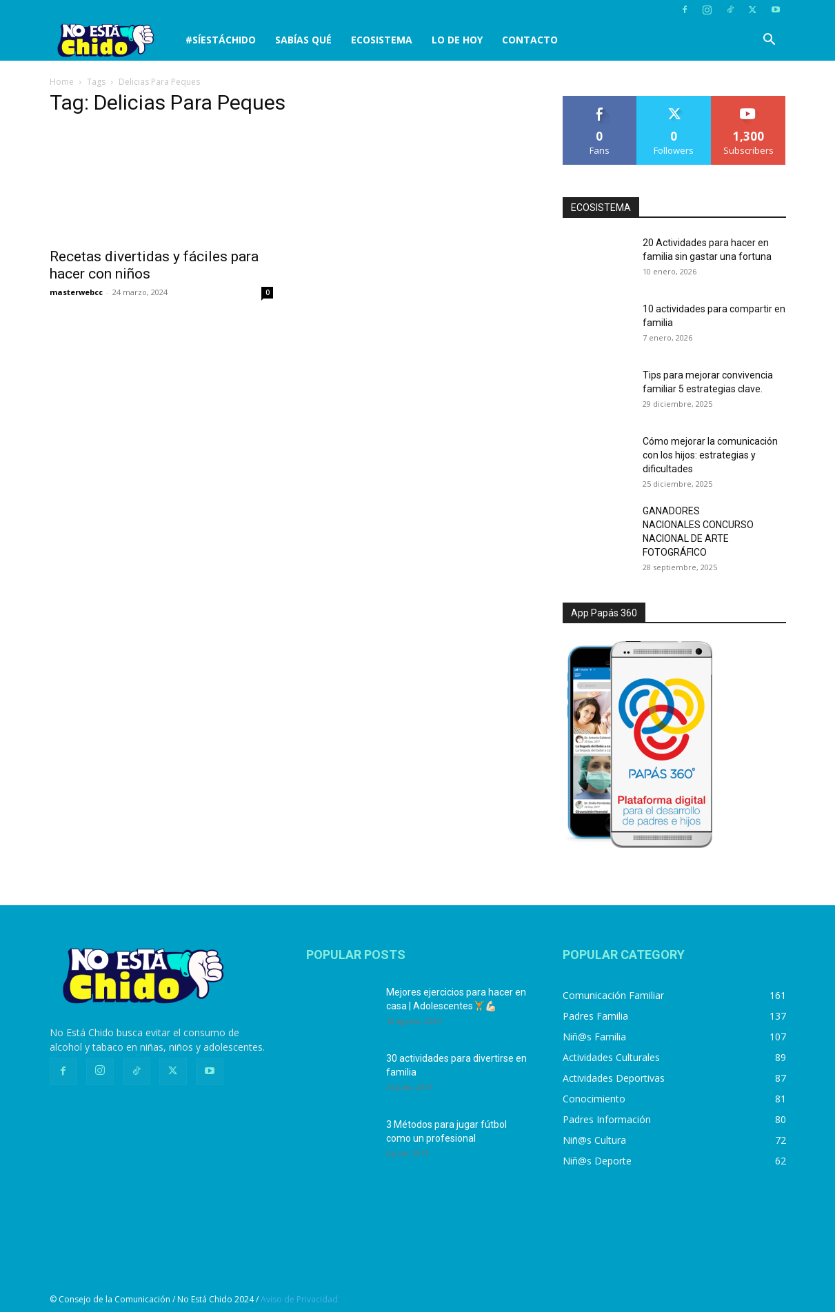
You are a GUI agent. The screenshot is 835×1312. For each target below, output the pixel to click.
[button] (769, 41)
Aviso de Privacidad (299, 1299)
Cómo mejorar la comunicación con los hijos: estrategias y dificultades (710, 455)
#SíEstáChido (220, 39)
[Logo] (113, 40)
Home (62, 82)
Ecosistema (381, 39)
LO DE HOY (457, 39)
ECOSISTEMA (601, 207)
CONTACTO (530, 39)
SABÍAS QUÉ (303, 39)
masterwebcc (76, 292)
